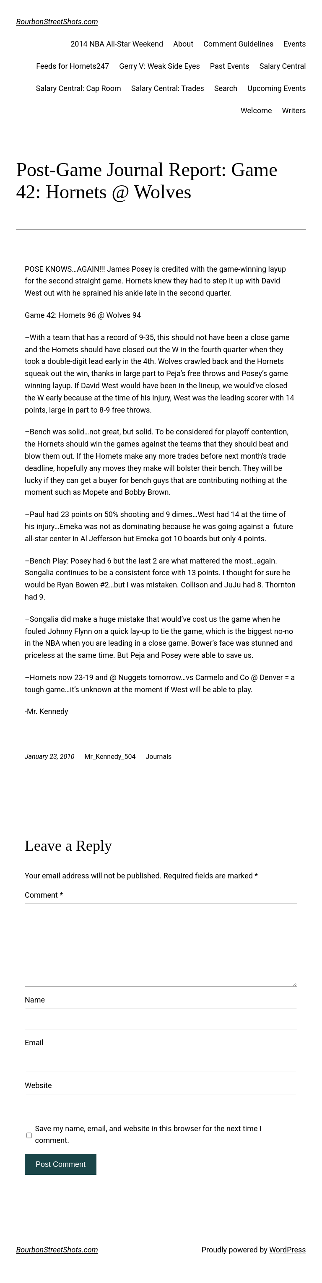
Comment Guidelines (238, 43)
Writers (294, 110)
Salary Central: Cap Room (78, 88)
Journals (158, 757)
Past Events (229, 66)
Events (294, 43)
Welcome (256, 110)
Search (225, 88)
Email (34, 1042)
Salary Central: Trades (167, 88)
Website (38, 1085)
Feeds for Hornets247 (72, 66)
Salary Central (283, 66)
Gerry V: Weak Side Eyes (159, 66)
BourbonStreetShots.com (57, 21)
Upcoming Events (276, 88)
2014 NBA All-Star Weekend (116, 43)
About (183, 43)
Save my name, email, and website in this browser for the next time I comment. (148, 1134)
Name (35, 999)
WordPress (287, 1249)
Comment (44, 895)
